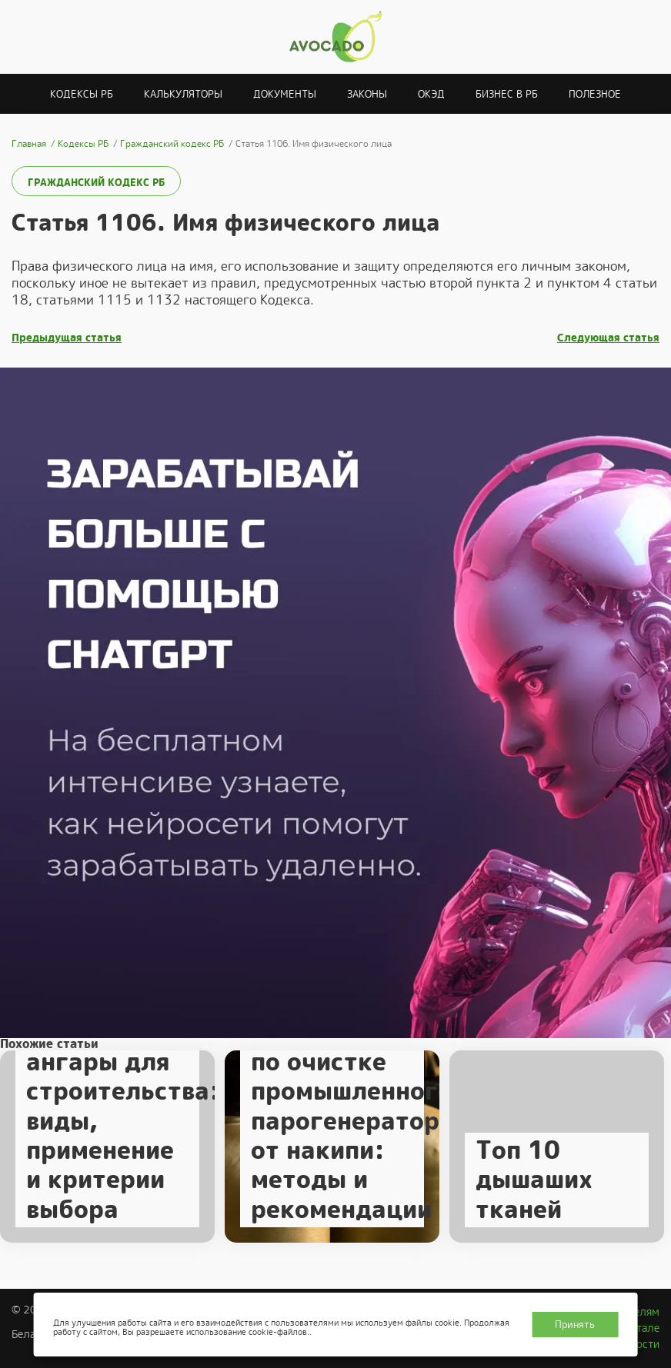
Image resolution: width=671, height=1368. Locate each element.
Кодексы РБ (81, 94)
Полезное (595, 94)
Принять (575, 1324)
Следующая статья (608, 337)
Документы (284, 94)
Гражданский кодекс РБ (96, 182)
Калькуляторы (183, 94)
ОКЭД (431, 94)
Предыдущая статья (67, 337)
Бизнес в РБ (507, 94)
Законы (367, 94)
